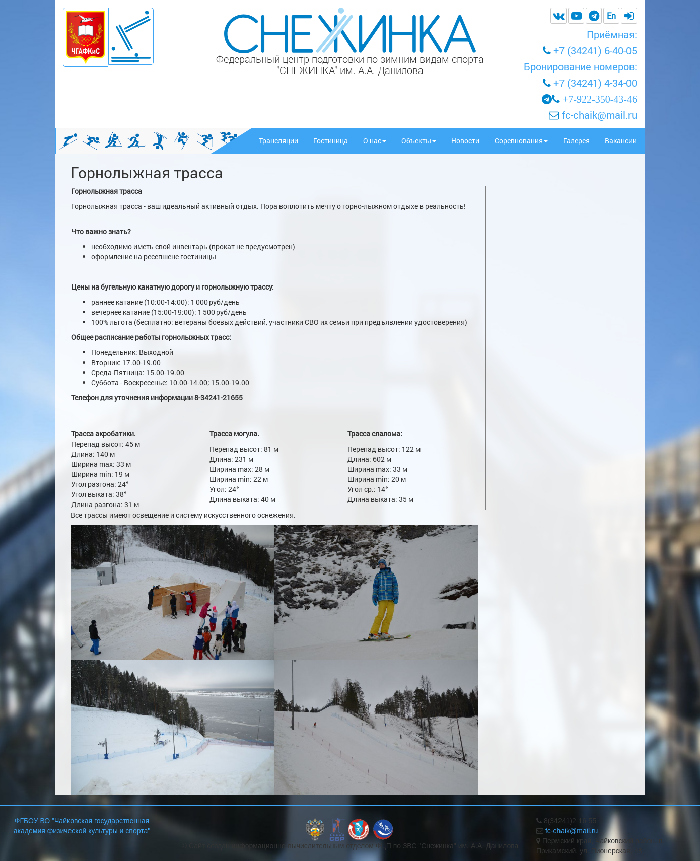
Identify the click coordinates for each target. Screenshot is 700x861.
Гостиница (330, 141)
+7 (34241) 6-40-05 (595, 50)
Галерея (576, 141)
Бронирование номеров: (580, 66)
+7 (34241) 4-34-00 (595, 82)
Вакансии (621, 141)
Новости (465, 141)
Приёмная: (612, 34)
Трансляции (278, 141)
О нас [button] (374, 141)
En (611, 15)
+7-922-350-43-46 (600, 99)
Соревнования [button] (521, 141)
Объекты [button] (418, 141)
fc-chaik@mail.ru (598, 114)
